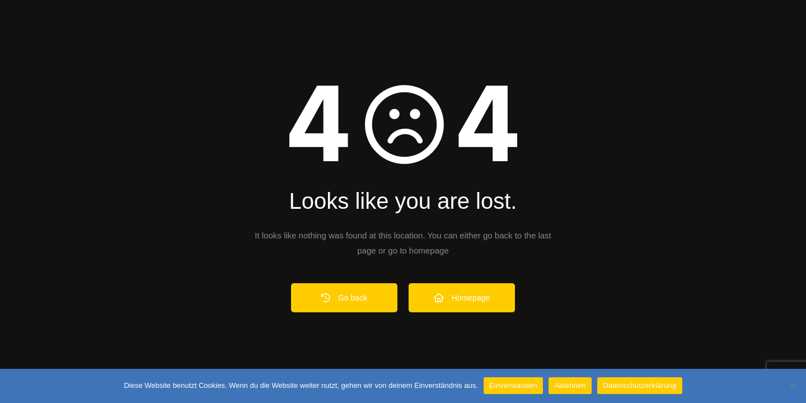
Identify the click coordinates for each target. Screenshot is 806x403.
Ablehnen (570, 385)
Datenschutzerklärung (639, 385)
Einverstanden (513, 385)
